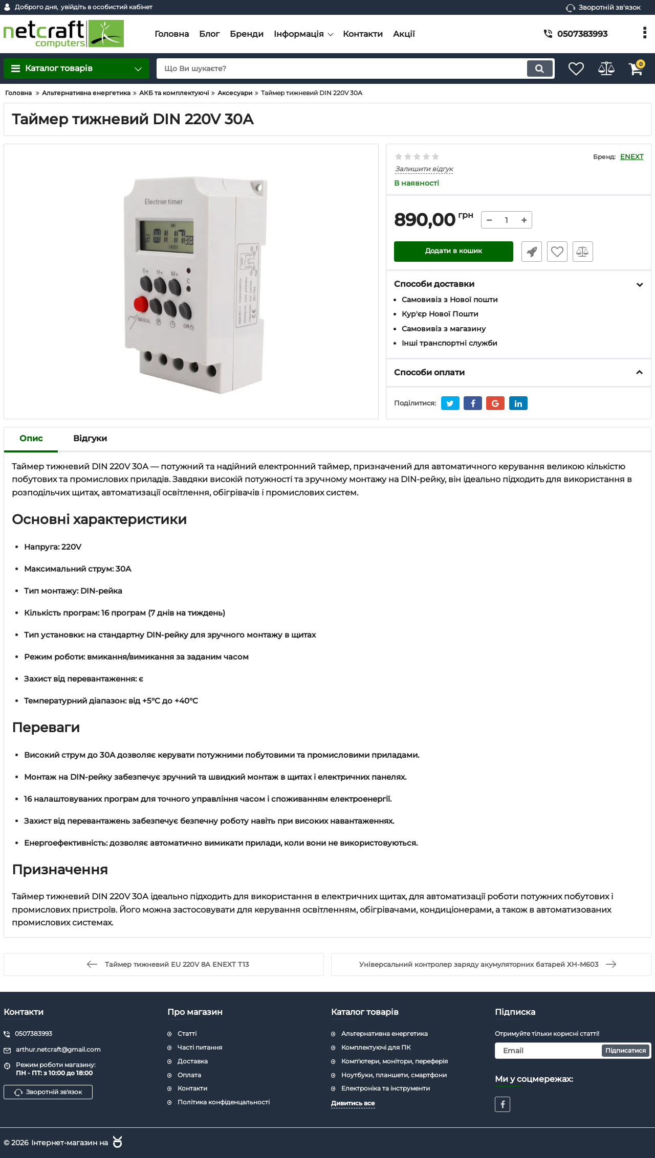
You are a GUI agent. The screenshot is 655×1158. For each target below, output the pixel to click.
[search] (347, 68)
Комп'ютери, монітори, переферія (394, 1060)
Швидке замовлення (528, 252)
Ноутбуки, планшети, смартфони (394, 1074)
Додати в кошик (453, 252)
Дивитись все (353, 1103)
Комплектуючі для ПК (375, 1047)
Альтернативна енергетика (384, 1033)
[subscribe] (573, 1050)
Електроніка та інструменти (385, 1088)
